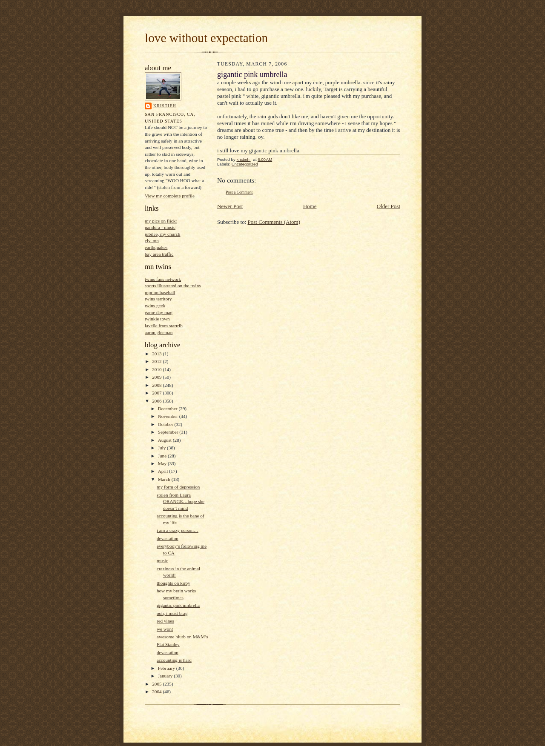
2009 (157, 377)
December (168, 408)
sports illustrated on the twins (173, 285)
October (166, 424)
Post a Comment (239, 192)
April (163, 471)
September (169, 431)
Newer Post (230, 206)
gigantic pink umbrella (178, 605)
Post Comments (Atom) (274, 222)
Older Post (388, 206)
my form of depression (178, 486)
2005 (157, 683)
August (165, 440)
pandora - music (160, 227)
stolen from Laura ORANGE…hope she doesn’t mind (180, 501)
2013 (157, 353)
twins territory (158, 298)
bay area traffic (159, 254)
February (167, 668)
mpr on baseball (160, 292)
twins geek (155, 305)
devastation (167, 538)
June (163, 455)
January (166, 675)
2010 (157, 369)
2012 (157, 361)
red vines (165, 620)
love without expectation (206, 38)
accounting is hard (174, 660)
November (168, 416)
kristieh (164, 105)
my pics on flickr (161, 220)
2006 (157, 400)
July (162, 447)
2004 (157, 691)
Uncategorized (245, 164)
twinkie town (157, 318)
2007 (157, 392)
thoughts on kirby (173, 583)
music (162, 560)
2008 (157, 385)
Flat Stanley (168, 644)
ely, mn (152, 240)
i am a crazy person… (177, 530)
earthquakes (156, 247)
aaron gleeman (158, 332)
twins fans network (163, 279)
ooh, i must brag (172, 613)
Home (310, 206)
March (165, 479)
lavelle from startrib (164, 325)
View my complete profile (170, 195)
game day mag (158, 312)
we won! (165, 629)
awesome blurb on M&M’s (182, 636)
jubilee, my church (162, 234)
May (163, 463)
